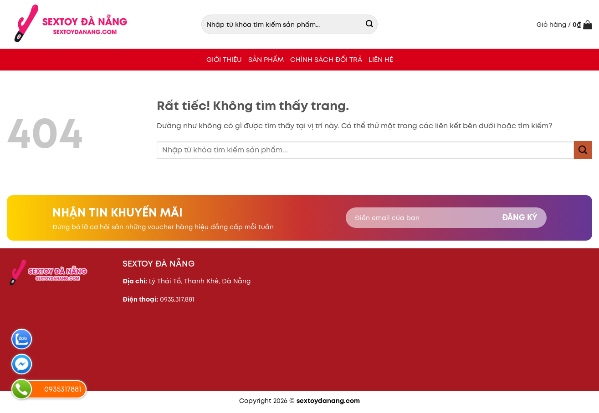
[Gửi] (369, 24)
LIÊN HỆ (381, 59)
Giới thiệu (224, 59)
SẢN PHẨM (266, 59)
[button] (564, 25)
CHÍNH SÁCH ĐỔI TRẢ (326, 59)
